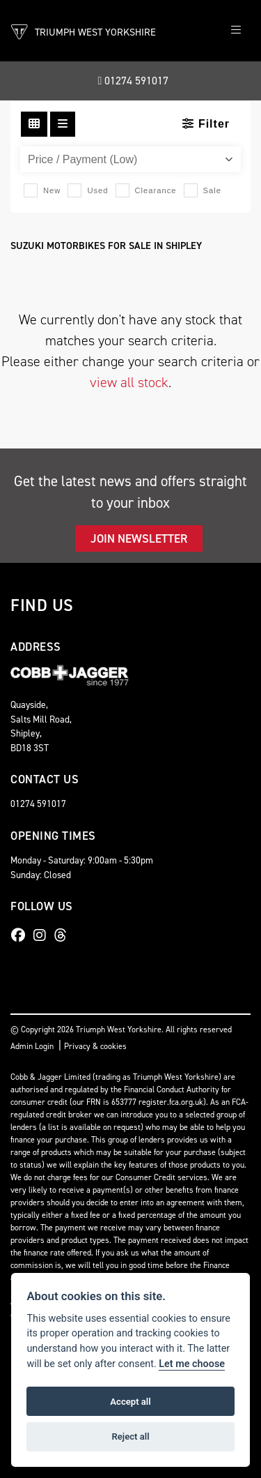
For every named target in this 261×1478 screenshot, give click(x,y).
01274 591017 (133, 80)
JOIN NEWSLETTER (138, 538)
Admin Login (32, 1046)
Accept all (130, 1401)
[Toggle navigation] (236, 31)
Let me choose (192, 1364)
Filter (206, 124)
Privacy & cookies (95, 1046)
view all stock (129, 382)
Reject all (130, 1436)
